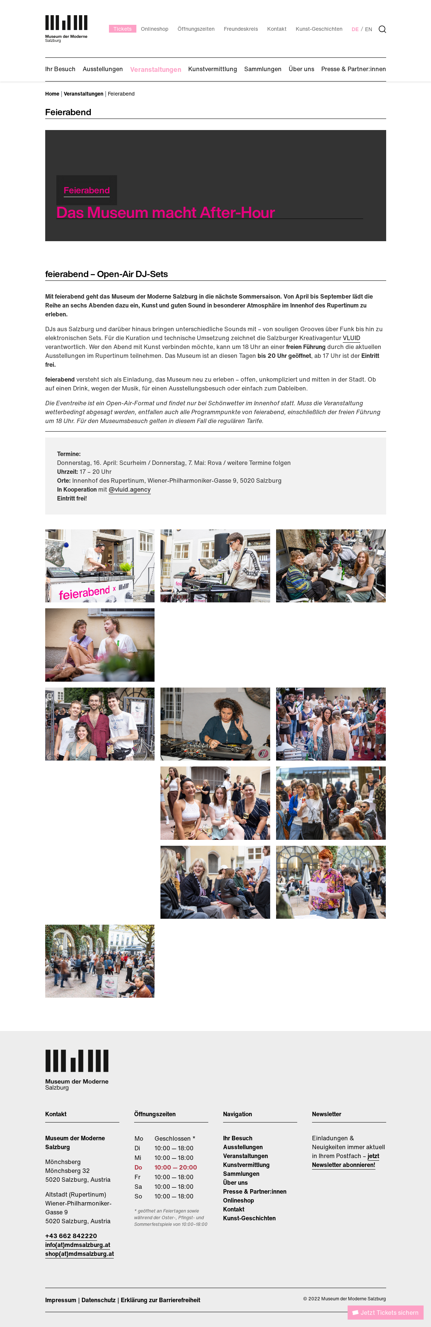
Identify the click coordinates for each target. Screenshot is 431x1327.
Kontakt (233, 1209)
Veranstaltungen (245, 1155)
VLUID (351, 337)
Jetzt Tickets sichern (390, 1312)
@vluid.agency (130, 489)
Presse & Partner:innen (254, 1191)
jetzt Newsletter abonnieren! (345, 1160)
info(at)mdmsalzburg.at (77, 1244)
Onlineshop (238, 1200)
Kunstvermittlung (246, 1164)
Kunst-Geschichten (249, 1218)
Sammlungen (241, 1173)
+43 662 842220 (71, 1235)
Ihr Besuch (237, 1138)
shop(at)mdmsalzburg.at (79, 1253)
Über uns (235, 1182)
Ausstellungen (243, 1147)
